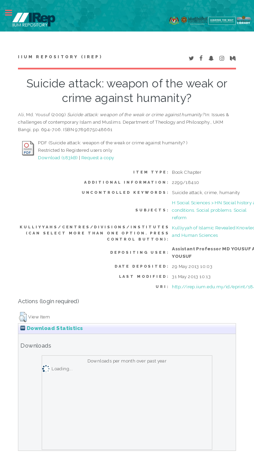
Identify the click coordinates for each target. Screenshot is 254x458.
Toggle (12, 12)
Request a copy (97, 157)
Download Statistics (51, 328)
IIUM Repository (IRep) (60, 57)
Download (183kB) (58, 157)
